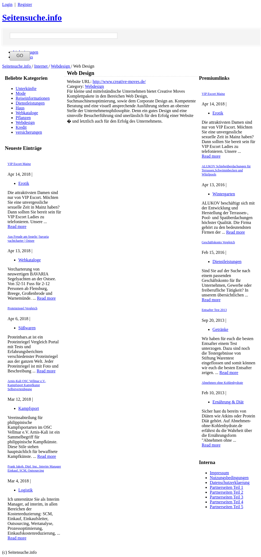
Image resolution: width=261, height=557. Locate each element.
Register (25, 4)
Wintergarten (223, 194)
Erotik (23, 183)
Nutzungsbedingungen (229, 477)
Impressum (219, 472)
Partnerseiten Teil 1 (226, 487)
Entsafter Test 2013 (214, 310)
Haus (20, 108)
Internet (41, 66)
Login (7, 4)
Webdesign (61, 66)
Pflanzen (23, 117)
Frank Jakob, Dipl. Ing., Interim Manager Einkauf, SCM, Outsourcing (34, 468)
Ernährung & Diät (228, 402)
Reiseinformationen (33, 98)
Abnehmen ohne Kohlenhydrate (222, 383)
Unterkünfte (26, 88)
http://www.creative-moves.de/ (119, 81)
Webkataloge (27, 112)
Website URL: (80, 81)
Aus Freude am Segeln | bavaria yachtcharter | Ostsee (28, 239)
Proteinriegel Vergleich (22, 308)
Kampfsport (28, 408)
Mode (21, 93)
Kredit (21, 127)
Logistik (25, 490)
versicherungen (29, 132)
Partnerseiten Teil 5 (226, 506)
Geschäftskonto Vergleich (218, 242)
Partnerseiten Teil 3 (226, 497)
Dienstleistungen (30, 103)
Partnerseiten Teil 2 (226, 492)
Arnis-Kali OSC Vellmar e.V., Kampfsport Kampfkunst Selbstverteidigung (27, 385)
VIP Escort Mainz (19, 164)
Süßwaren (27, 328)
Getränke (220, 329)
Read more (17, 226)
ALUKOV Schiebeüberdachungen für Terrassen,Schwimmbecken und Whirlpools (226, 170)
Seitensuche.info (32, 17)
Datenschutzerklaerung (229, 482)
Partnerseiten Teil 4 (226, 502)
